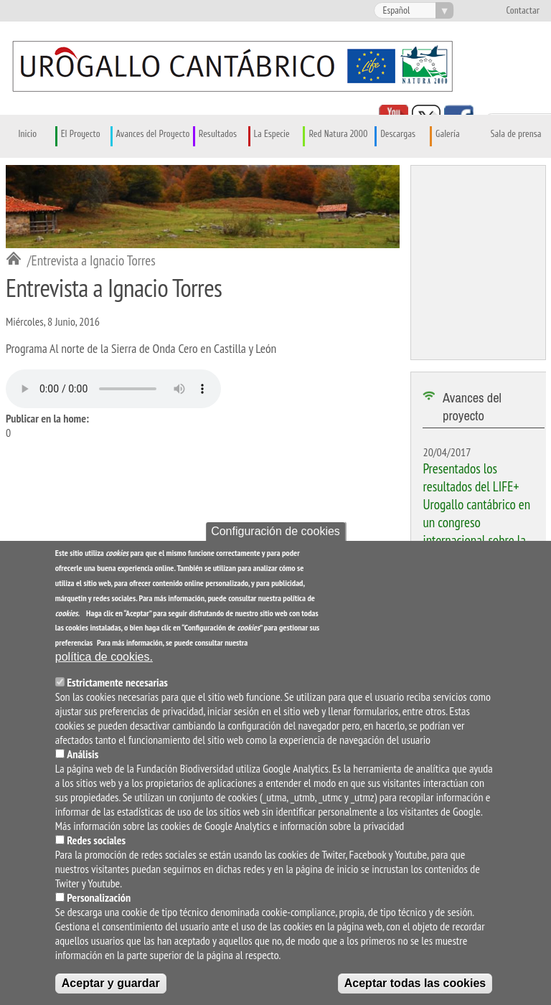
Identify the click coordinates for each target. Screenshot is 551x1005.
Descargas (397, 134)
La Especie (272, 134)
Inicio (28, 134)
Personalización (99, 897)
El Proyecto (80, 134)
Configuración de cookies (275, 531)
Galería (447, 134)
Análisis (82, 754)
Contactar (523, 11)
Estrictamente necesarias (117, 682)
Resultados (218, 134)
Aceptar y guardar (111, 983)
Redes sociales (96, 840)
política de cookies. (104, 657)
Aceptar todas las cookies (415, 983)
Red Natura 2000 (338, 134)
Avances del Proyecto (153, 134)
